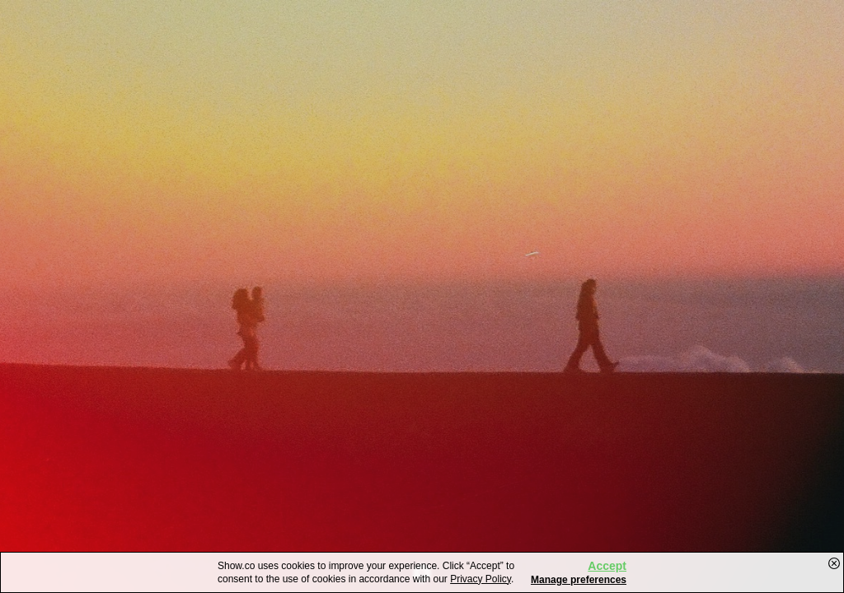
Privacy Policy (480, 579)
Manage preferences (578, 580)
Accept (607, 565)
